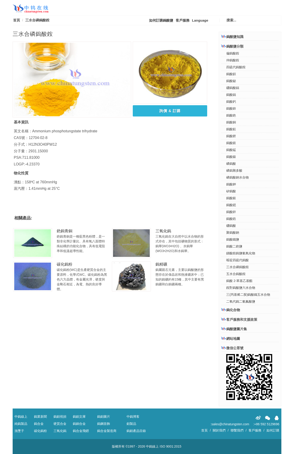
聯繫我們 (237, 430)
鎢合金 (39, 424)
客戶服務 (182, 20)
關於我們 (219, 430)
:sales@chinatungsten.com (230, 424)
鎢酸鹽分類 (232, 46)
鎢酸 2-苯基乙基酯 (239, 281)
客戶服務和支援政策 (239, 319)
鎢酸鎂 (231, 143)
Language (200, 20)
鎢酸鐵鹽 (232, 239)
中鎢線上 (20, 416)
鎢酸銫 (231, 115)
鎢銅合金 (79, 424)
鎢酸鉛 (231, 129)
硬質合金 (60, 424)
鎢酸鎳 (231, 157)
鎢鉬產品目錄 (136, 431)
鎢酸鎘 (231, 94)
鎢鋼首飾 (103, 424)
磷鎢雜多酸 (234, 170)
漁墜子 (19, 431)
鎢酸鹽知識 (232, 36)
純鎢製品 (20, 424)
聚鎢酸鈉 (232, 232)
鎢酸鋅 (231, 212)
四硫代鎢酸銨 (236, 67)
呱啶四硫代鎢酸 (237, 260)
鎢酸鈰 (231, 108)
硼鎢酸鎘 (232, 88)
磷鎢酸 (231, 163)
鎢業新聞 (40, 416)
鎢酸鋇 (231, 74)
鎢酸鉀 (231, 184)
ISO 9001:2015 (170, 446)
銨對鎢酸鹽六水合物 (240, 287)
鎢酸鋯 (231, 219)
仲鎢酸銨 (232, 60)
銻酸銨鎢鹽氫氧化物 (240, 253)
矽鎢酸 (231, 191)
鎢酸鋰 (231, 136)
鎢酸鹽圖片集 (234, 329)
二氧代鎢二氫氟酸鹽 (240, 301)
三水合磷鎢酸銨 (237, 267)
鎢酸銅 (231, 122)
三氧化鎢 (163, 231)
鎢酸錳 (231, 150)
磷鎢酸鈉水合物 (237, 177)
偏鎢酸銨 (232, 53)
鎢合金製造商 (106, 431)
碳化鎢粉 (64, 264)
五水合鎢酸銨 (236, 274)
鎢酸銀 (231, 198)
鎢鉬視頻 (60, 416)
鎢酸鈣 (231, 101)
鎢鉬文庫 (79, 416)
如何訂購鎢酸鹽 (161, 20)
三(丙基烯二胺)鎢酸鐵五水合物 (248, 294)
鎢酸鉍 (231, 81)
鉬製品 (131, 424)
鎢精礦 (161, 264)
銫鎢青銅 (64, 231)
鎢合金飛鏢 (81, 431)
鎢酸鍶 (231, 205)
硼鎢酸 (231, 225)
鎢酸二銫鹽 (234, 246)
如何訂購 (272, 430)
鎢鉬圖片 (103, 416)
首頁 (16, 20)
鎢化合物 (230, 310)
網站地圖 (230, 338)
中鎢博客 (133, 416)
